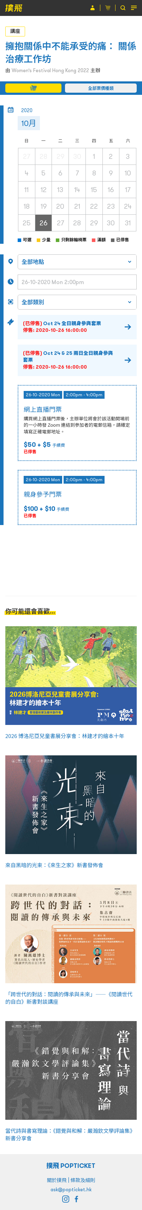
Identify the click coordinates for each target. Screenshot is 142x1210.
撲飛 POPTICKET (71, 1166)
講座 (15, 31)
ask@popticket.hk (71, 1189)
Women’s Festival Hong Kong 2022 (50, 70)
